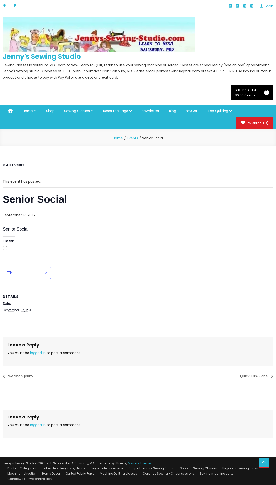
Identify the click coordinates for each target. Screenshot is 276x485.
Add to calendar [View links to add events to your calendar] (28, 273)
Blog (172, 111)
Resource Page (115, 111)
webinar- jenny (20, 376)
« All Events (13, 165)
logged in (38, 352)
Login (269, 6)
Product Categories (21, 468)
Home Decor (51, 473)
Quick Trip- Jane (254, 376)
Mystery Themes (140, 463)
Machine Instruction (22, 473)
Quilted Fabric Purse (80, 473)
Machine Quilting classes (118, 473)
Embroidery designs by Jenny (63, 468)
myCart (192, 111)
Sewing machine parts (216, 473)
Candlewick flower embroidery (29, 479)
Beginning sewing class (240, 468)
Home (28, 111)
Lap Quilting (218, 111)
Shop (50, 111)
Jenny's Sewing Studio (42, 56)
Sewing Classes (77, 111)
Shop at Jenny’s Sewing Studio (151, 468)
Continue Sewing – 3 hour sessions (168, 473)
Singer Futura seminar (107, 468)
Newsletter (150, 111)
